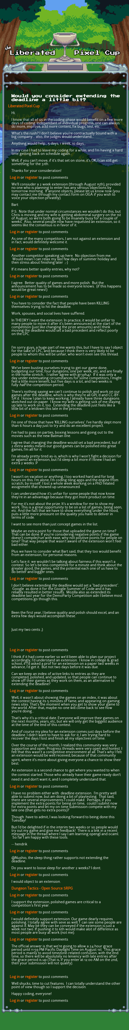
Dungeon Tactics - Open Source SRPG (42, 888)
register (31, 178)
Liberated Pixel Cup (24, 106)
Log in (15, 178)
